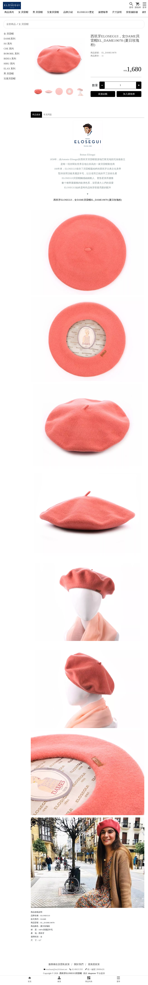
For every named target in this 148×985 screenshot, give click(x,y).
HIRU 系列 (9, 63)
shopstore (92, 973)
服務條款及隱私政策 (59, 964)
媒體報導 (103, 12)
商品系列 (9, 12)
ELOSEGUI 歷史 (85, 12)
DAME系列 (9, 38)
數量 (95, 85)
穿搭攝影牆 (132, 12)
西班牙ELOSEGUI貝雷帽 (70, 973)
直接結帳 (103, 94)
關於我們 (78, 964)
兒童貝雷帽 (53, 12)
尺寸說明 (117, 12)
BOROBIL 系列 (11, 53)
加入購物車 (129, 94)
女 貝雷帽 (23, 12)
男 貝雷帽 (38, 12)
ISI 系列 (8, 43)
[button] (81, 59)
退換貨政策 (94, 964)
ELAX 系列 (9, 68)
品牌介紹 (68, 12)
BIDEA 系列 (10, 58)
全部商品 (11, 24)
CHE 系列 (9, 48)
